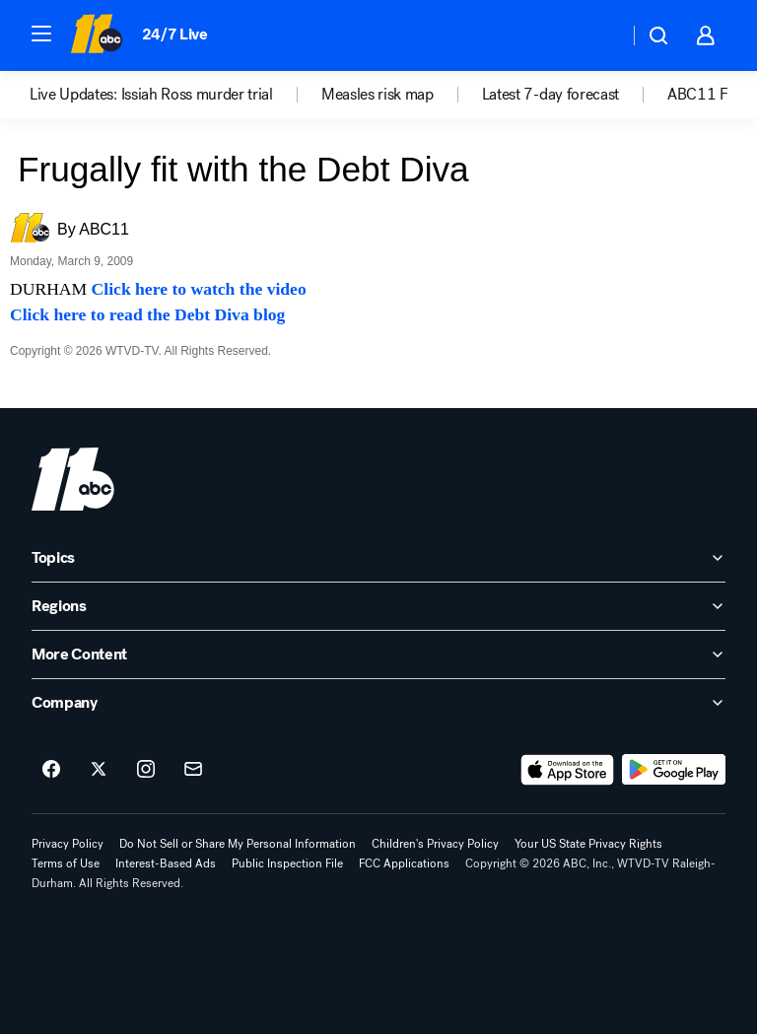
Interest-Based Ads (165, 863)
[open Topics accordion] (378, 558)
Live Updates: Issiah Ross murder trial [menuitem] (151, 94)
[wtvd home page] (73, 479)
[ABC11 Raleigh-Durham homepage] (96, 35)
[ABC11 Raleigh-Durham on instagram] (146, 770)
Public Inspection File (287, 863)
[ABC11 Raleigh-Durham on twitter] (98, 770)
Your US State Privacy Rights (588, 844)
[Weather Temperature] (598, 35)
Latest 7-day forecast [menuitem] (550, 94)
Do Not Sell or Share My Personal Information (237, 844)
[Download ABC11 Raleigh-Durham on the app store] (567, 770)
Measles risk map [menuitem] (377, 94)
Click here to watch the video (199, 289)
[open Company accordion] (378, 703)
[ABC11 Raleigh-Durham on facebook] (51, 770)
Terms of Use (66, 863)
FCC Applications (404, 863)
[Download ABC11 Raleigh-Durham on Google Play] (673, 770)
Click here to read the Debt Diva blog (147, 314)
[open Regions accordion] (378, 606)
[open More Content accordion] (378, 654)
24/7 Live (175, 34)
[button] (41, 33)
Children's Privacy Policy (435, 844)
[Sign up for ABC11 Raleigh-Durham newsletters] (193, 770)
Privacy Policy (67, 844)
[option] (175, 94)
